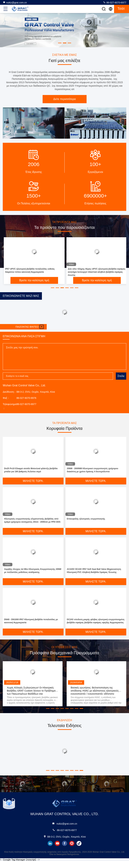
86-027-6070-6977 (114, 2)
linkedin (50, 843)
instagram (71, 843)
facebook (64, 843)
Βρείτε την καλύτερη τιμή (34, 280)
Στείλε (121, 376)
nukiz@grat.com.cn (15, 2)
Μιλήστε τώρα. (33, 480)
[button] (52, 287)
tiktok (79, 843)
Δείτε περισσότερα (64, 99)
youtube (57, 843)
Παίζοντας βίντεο (29, 327)
